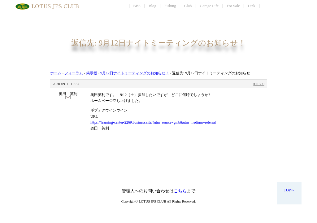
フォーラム (73, 73)
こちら (180, 191)
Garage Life (209, 6)
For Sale (233, 6)
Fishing (170, 6)
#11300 (258, 84)
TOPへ (289, 190)
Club (188, 6)
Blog (152, 6)
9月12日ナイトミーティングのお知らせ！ (134, 73)
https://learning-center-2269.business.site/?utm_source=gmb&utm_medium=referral (153, 122)
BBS (137, 6)
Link (251, 6)
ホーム (55, 73)
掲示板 (91, 73)
